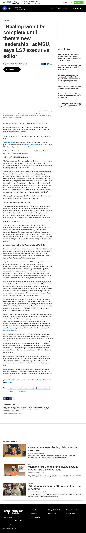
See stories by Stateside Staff (13, 413)
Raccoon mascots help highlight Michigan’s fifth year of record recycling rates (69, 67)
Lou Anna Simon (16, 123)
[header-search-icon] (59, 2)
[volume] (9, 8)
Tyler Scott (30, 453)
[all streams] (78, 8)
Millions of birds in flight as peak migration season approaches (69, 87)
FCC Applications (70, 513)
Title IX (11, 391)
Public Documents (35, 517)
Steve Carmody (31, 492)
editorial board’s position (32, 145)
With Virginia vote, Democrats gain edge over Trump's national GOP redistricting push (70, 105)
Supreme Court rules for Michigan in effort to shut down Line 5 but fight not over (70, 95)
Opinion (6, 20)
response (8, 245)
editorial (14, 127)
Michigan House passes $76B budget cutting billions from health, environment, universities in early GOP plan (69, 57)
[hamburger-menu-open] (4, 2)
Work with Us (33, 513)
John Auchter (30, 472)
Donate (79, 2)
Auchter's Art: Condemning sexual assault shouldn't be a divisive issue (52, 468)
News (29, 445)
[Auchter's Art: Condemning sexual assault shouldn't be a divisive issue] (14, 470)
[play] (4, 8)
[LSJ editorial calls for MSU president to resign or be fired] (14, 489)
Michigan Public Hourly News (55, 510)
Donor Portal (68, 2)
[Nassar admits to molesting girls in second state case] (14, 450)
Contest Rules (52, 513)
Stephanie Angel (9, 142)
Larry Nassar (22, 391)
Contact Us (33, 510)
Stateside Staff (22, 63)
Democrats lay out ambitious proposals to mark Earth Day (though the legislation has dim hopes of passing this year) (69, 78)
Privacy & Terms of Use (72, 510)
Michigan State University (26, 388)
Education (30, 483)
